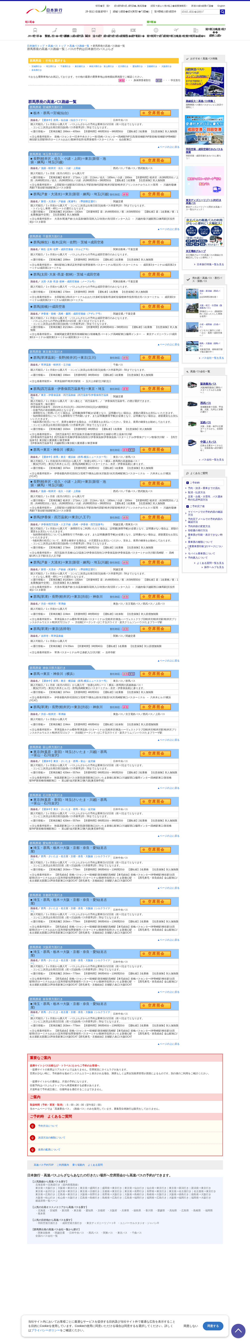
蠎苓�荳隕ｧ (103, 6)
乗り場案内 (78, 1164)
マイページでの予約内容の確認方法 (205, 513)
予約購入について (198, 557)
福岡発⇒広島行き (157, 1197)
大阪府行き (166, 66)
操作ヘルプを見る (214, 567)
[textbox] (200, 11)
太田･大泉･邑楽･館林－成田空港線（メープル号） (69, 281)
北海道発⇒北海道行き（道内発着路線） (57, 1184)
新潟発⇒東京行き (201, 1188)
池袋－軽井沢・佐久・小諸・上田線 (61, 168)
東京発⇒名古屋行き (180, 1191)
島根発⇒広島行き (112, 1197)
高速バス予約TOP (44, 1164)
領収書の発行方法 (198, 530)
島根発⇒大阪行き (157, 1194)
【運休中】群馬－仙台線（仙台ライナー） (64, 120)
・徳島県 (136, 1210)
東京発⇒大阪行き (45, 1188)
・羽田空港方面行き (46, 1223)
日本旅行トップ (36, 45)
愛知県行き (138, 66)
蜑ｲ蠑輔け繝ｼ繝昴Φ (165, 11)
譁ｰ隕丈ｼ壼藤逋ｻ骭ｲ (97, 11)
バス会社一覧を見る (213, 357)
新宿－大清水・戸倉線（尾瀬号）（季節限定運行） (69, 201)
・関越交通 (58, 1232)
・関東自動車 (42, 1232)
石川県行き (123, 66)
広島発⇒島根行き (90, 1197)
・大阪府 (112, 1210)
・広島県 (184, 1210)
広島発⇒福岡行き (134, 1197)
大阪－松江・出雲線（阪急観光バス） (211, 306)
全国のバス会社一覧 (46, 1235)
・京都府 (100, 1210)
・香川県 (148, 1210)
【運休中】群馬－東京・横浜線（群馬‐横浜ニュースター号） (75, 457)
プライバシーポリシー (45, 1330)
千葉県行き (65, 66)
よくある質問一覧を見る (210, 563)
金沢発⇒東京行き (67, 1191)
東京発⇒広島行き (45, 1194)
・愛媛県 (160, 1210)
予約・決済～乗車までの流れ (204, 488)
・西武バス (92, 1232)
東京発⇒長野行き (134, 1191)
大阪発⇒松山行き (45, 1197)
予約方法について (48, 1125)
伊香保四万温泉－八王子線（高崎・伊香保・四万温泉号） (73, 524)
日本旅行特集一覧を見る (210, 264)
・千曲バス (135, 1232)
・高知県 (172, 1210)
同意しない (191, 1326)
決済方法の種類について (51, 1137)
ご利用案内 (63, 1164)
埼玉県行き (51, 66)
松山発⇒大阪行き (67, 1197)
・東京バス (121, 1232)
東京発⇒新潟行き (179, 1188)
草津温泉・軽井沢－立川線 (56, 364)
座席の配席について (49, 1149)
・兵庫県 (124, 1210)
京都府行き (152, 66)
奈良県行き (37, 70)
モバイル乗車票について (201, 553)
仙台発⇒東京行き (157, 1188)
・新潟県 (64, 1210)
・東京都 (76, 1210)
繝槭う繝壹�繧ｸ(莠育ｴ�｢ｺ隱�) (131, 11)
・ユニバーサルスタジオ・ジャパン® (138, 1223)
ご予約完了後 (197, 506)
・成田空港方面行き (71, 1223)
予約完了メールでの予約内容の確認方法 (205, 520)
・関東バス (107, 1232)
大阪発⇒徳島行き (179, 1194)
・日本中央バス (75, 1232)
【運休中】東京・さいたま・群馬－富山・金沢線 (68, 761)
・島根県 (196, 1210)
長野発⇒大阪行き (112, 1194)
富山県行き (109, 66)
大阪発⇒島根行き (134, 1194)
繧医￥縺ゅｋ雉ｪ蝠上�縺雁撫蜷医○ (169, 6)
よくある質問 (95, 1164)
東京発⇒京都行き (90, 1191)
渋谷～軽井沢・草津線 (53, 603)
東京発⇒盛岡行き (90, 1188)
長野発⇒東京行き (157, 1191)
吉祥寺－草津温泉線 (52, 635)
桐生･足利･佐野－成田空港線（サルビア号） (65, 249)
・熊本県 (40, 1213)
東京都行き (80, 66)
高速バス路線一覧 (79, 45)
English (221, 6)
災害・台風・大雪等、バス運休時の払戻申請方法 (205, 498)
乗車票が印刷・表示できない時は (205, 536)
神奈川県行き (95, 66)
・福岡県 (208, 1210)
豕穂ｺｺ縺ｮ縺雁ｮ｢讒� (202, 6)
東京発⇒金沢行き (45, 1191)
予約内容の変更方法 (199, 526)
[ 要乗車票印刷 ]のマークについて (205, 548)
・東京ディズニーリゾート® (100, 1223)
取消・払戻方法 (196, 492)
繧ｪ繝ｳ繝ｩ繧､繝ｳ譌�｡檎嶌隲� (130, 6)
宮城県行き (37, 66)
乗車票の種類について (200, 542)
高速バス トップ (57, 45)
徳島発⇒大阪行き (201, 1194)
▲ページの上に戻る (168, 147)
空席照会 (156, 113)
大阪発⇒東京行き (67, 1188)
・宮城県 (52, 1210)
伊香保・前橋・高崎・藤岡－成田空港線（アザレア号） (72, 313)
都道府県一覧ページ (46, 1200)
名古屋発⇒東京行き (205, 1191)
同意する (213, 1326)
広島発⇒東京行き (67, 1194)
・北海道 (40, 1210)
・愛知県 (88, 1210)
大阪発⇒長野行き (90, 1194)
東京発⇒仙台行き (134, 1188)
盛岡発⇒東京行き (112, 1188)
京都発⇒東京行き (112, 1191)
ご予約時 (195, 482)
